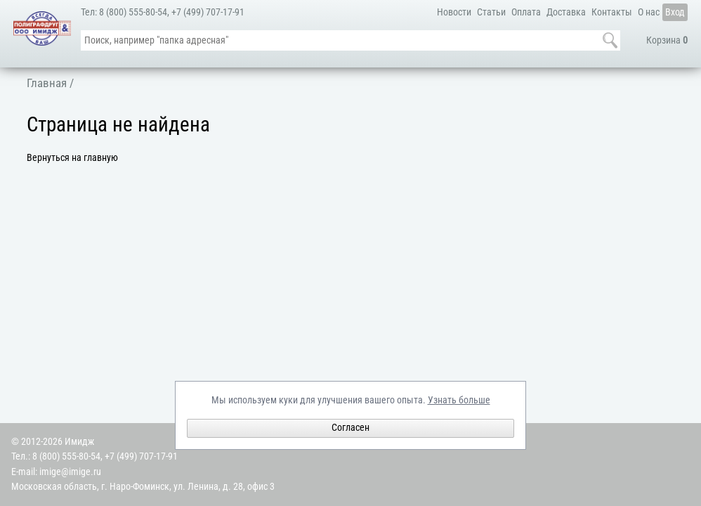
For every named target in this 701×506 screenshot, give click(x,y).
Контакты (611, 12)
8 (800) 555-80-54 (133, 12)
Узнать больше (459, 400)
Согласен (350, 428)
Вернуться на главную (72, 158)
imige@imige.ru (70, 472)
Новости (454, 12)
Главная (47, 83)
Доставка (566, 12)
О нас (649, 12)
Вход (675, 12)
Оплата (526, 12)
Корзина (667, 40)
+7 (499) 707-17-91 (207, 12)
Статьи (491, 12)
